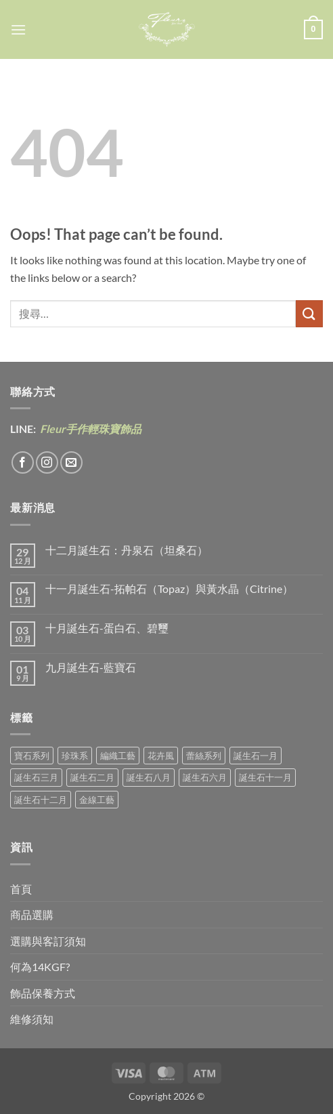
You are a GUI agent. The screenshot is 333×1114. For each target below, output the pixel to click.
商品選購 (31, 914)
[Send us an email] (71, 462)
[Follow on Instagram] (47, 462)
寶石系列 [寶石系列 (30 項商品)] (31, 755)
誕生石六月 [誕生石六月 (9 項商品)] (205, 777)
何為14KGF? (40, 966)
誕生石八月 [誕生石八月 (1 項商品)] (149, 777)
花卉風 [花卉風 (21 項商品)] (161, 755)
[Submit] (309, 313)
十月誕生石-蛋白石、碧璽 (107, 627)
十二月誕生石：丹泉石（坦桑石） (126, 549)
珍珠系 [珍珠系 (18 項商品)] (75, 755)
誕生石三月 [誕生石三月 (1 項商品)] (36, 777)
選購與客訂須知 (48, 940)
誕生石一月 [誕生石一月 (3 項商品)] (256, 755)
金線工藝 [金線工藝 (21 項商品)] (96, 799)
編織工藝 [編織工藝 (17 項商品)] (117, 755)
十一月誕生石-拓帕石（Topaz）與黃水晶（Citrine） (169, 588)
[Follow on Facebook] (23, 462)
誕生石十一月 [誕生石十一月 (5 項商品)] (265, 777)
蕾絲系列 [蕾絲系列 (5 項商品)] (203, 755)
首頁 (21, 888)
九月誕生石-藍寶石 (90, 667)
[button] (18, 29)
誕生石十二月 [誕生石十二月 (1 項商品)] (40, 799)
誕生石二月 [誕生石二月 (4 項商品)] (92, 777)
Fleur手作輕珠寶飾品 (89, 428)
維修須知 (31, 1018)
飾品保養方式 (42, 993)
